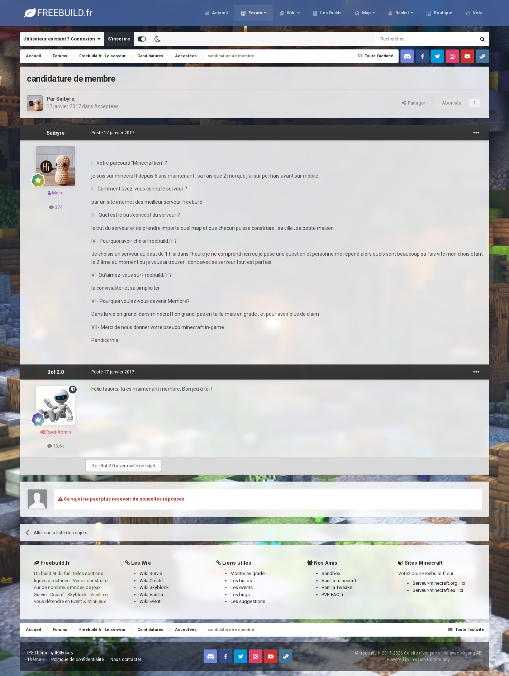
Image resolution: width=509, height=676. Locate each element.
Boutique (442, 14)
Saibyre (65, 99)
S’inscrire (119, 39)
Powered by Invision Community (418, 659)
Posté (112, 132)
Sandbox (331, 573)
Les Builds (330, 14)
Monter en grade (247, 573)
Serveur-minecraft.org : (437, 583)
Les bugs (240, 594)
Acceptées (106, 106)
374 (55, 207)
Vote (477, 14)
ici (463, 583)
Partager (413, 103)
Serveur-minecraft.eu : (435, 590)
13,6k (55, 446)
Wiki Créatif (151, 580)
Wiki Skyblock (154, 587)
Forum (255, 14)
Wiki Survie (150, 573)
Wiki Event (150, 601)
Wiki (291, 14)
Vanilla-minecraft (339, 580)
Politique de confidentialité (77, 659)
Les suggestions (247, 601)
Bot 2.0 (55, 372)
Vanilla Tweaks (337, 587)
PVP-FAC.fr (332, 594)
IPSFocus (64, 652)
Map (366, 14)
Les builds (241, 580)
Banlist (402, 14)
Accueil (219, 14)
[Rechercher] (410, 39)
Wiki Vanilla (151, 594)
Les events (241, 587)
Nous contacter (125, 659)
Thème (36, 659)
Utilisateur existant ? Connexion (61, 39)
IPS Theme (37, 652)
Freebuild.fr (434, 573)
